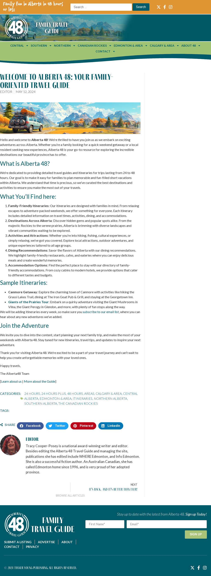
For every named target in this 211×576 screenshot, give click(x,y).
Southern (41, 45)
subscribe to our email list (101, 312)
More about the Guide (39, 381)
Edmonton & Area (131, 45)
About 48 (191, 45)
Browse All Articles (70, 495)
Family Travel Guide (52, 28)
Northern (65, 45)
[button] (30, 425)
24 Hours (32, 393)
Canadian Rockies (95, 45)
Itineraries (83, 398)
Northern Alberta (110, 398)
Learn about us (11, 381)
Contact (105, 51)
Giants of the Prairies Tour (28, 302)
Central (19, 45)
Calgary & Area (164, 45)
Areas (89, 393)
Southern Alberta (40, 403)
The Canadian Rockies (78, 403)
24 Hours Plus (53, 393)
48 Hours (75, 393)
